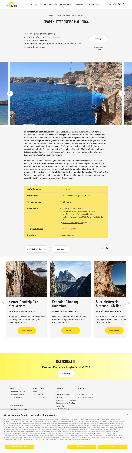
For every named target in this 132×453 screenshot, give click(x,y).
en (110, 4)
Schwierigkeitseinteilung (66, 400)
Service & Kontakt (93, 4)
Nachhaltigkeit (65, 4)
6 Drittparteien (25, 419)
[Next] (122, 94)
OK (113, 447)
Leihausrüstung (62, 409)
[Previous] (10, 94)
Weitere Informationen (19, 447)
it (105, 4)
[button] (127, 415)
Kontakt (59, 391)
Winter (43, 4)
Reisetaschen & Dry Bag (65, 403)
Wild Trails (53, 4)
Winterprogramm (85, 394)
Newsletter (60, 406)
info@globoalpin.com (19, 409)
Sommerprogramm (86, 397)
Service (59, 388)
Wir (79, 391)
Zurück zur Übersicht (36, 249)
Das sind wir (79, 4)
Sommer (34, 4)
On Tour (82, 388)
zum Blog (66, 373)
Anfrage (98, 39)
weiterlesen (27, 330)
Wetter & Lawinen (63, 394)
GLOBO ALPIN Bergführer (72, 223)
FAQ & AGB (60, 397)
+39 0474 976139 (17, 405)
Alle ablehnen (81, 447)
